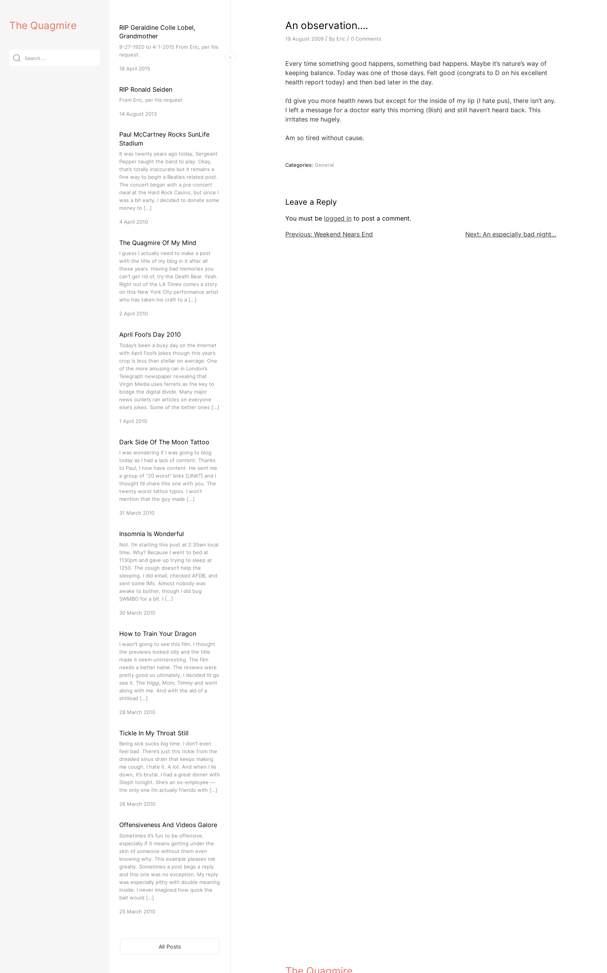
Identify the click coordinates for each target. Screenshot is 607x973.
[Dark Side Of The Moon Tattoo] (170, 477)
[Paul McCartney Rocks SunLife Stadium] (170, 177)
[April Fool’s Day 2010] (170, 377)
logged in (338, 218)
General (324, 165)
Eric (340, 39)
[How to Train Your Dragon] (170, 672)
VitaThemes (342, 951)
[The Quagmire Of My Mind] (170, 277)
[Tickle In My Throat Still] (170, 768)
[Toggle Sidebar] (230, 57)
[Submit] (16, 57)
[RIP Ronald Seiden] (170, 101)
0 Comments (366, 39)
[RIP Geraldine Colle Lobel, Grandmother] (170, 48)
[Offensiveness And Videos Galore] (170, 867)
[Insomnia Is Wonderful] (170, 572)
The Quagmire (43, 25)
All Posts (170, 946)
